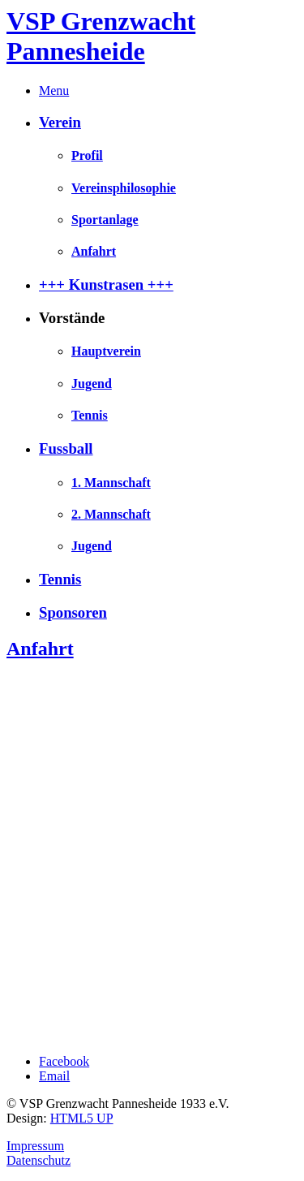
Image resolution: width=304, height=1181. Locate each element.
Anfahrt (40, 648)
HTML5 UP (81, 1118)
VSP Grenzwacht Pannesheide (100, 36)
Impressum (35, 1146)
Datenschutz (38, 1160)
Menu (54, 90)
